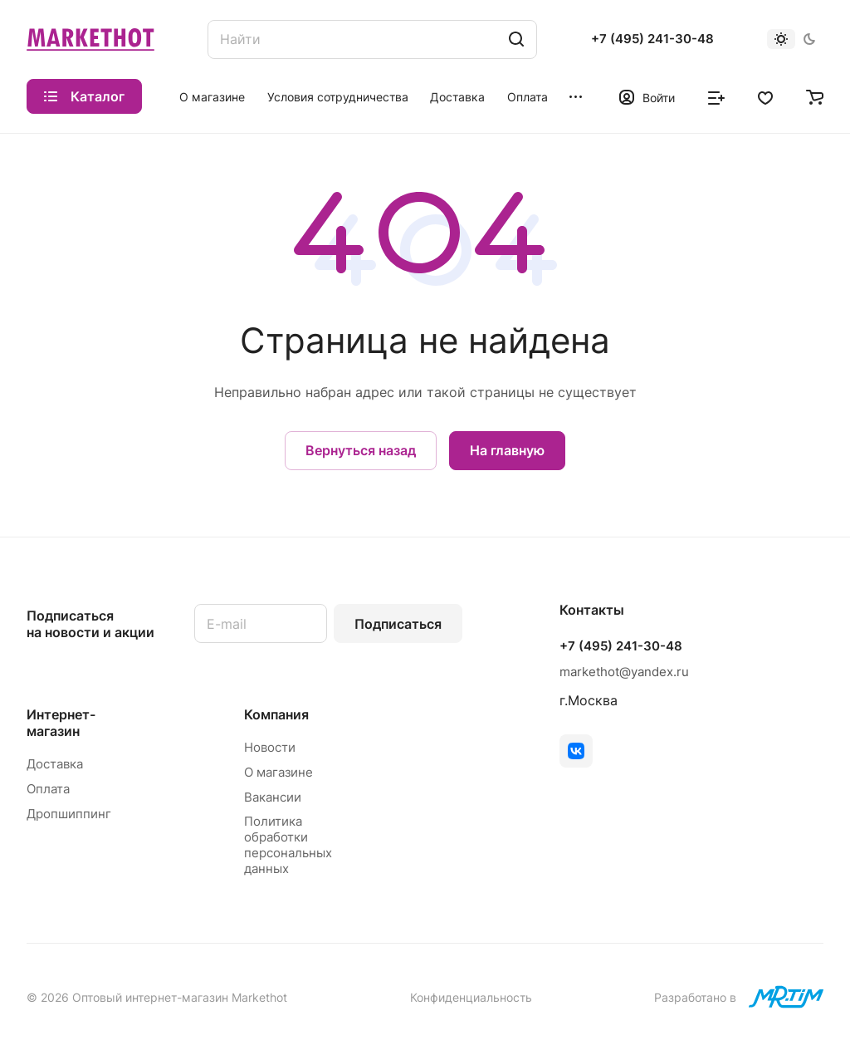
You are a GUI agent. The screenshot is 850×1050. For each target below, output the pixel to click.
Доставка (55, 764)
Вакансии (272, 797)
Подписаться (398, 624)
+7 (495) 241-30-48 (652, 39)
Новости (270, 747)
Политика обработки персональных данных (288, 844)
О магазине (278, 772)
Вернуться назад (360, 450)
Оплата (48, 789)
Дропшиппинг (69, 814)
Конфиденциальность (471, 997)
